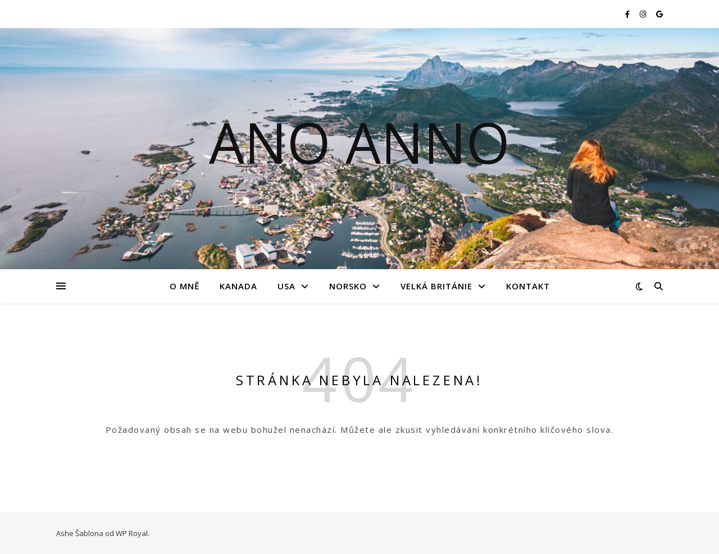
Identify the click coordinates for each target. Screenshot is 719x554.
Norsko (348, 286)
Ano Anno (359, 142)
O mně (184, 286)
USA (286, 286)
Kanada (238, 286)
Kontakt (528, 286)
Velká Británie (436, 286)
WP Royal (132, 533)
